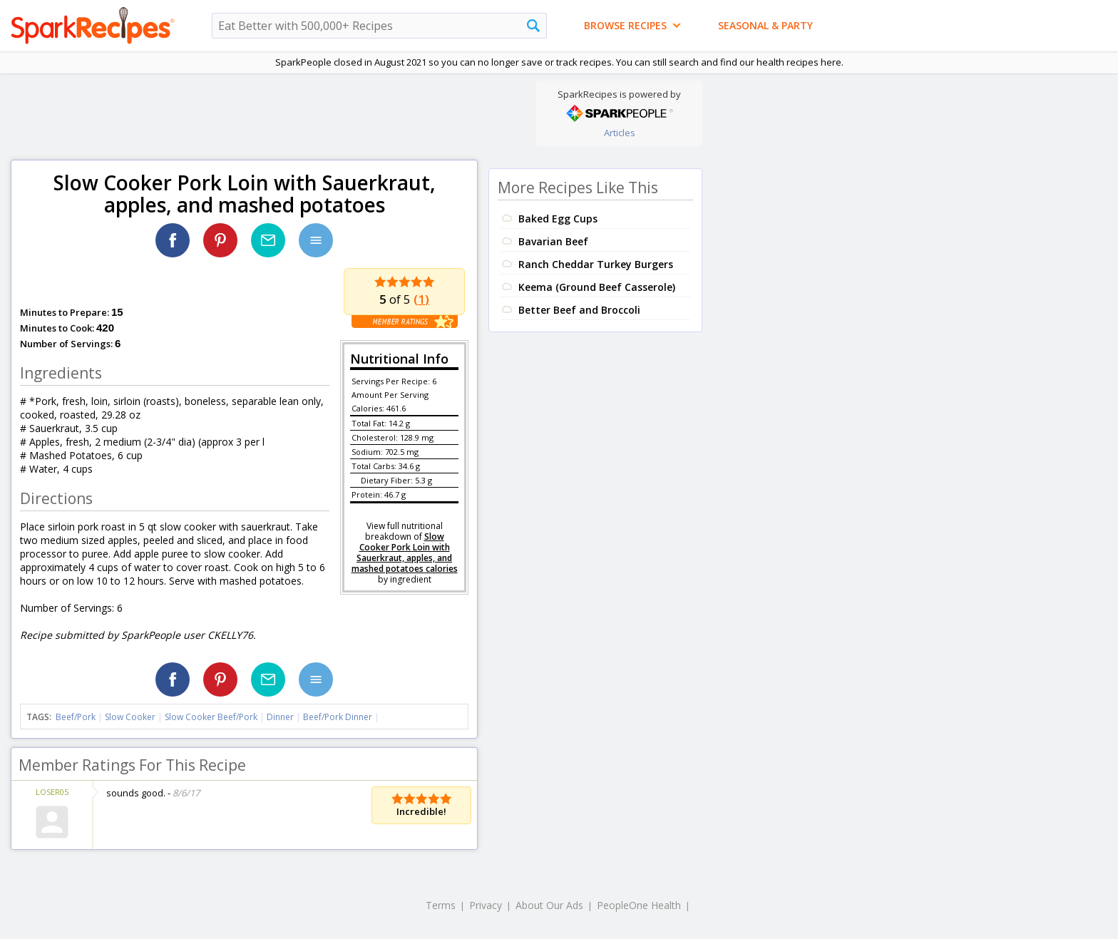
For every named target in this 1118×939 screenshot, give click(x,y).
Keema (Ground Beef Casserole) (596, 287)
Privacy (485, 905)
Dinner (280, 717)
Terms (441, 905)
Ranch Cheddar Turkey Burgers (595, 264)
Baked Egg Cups (558, 218)
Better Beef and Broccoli (579, 310)
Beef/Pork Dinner (337, 717)
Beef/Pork (76, 717)
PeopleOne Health (639, 905)
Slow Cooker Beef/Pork (211, 717)
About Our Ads (549, 905)
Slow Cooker (130, 717)
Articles (619, 132)
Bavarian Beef (553, 241)
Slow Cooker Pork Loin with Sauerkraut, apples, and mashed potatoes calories (405, 552)
